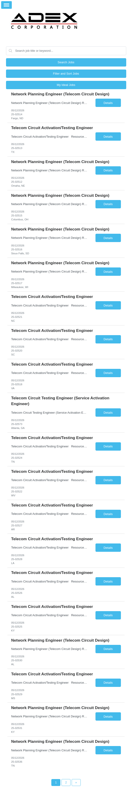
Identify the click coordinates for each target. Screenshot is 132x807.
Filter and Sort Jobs (66, 73)
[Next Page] (76, 782)
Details (108, 103)
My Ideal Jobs (66, 85)
